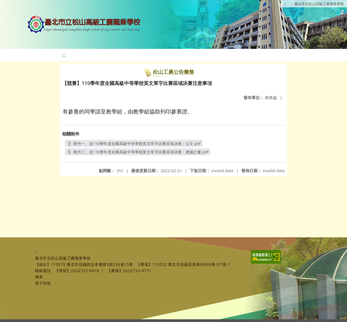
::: (285, 3)
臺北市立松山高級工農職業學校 (319, 3)
